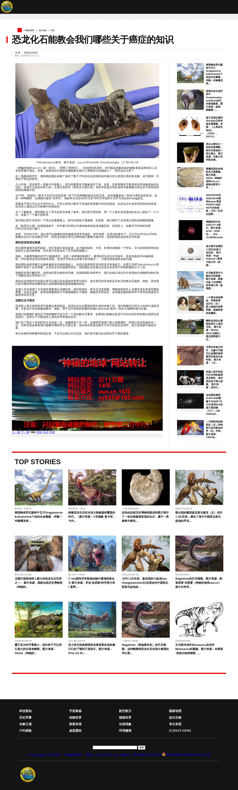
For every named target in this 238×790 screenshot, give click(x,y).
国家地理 (58, 20)
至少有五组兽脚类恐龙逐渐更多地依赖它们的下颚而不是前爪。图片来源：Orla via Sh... (91, 649)
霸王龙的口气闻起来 (77, 574)
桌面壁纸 (196, 20)
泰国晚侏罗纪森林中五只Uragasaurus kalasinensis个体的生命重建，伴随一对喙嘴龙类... (214, 74)
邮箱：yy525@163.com (102, 755)
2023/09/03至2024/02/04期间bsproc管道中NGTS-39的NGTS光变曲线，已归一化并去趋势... (214, 204)
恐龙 (52, 432)
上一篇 (16, 432)
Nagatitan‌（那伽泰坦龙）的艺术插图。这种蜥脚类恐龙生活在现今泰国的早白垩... (145, 649)
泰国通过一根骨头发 (23, 508)
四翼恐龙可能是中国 (184, 508)
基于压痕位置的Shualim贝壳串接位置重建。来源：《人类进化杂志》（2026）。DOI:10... (214, 127)
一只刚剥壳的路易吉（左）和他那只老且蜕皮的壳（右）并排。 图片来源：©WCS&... (214, 429)
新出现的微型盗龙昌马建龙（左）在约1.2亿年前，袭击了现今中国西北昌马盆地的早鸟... (198, 517)
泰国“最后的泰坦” (183, 574)
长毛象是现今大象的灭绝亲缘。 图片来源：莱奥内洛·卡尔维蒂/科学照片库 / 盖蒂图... (214, 280)
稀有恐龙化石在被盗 (23, 574)
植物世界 (99, 20)
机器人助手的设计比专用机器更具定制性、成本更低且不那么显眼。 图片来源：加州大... (214, 379)
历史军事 (72, 20)
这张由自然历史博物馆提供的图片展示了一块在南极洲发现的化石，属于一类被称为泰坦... (145, 517)
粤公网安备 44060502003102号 (188, 755)
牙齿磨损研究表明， (184, 641)
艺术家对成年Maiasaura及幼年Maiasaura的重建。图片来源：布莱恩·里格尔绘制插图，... (199, 649)
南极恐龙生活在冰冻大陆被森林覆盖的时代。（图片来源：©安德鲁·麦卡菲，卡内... (92, 517)
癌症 (39, 432)
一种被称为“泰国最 (130, 641)
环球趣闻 (210, 20)
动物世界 (86, 20)
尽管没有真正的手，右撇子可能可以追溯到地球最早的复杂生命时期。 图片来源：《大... (214, 354)
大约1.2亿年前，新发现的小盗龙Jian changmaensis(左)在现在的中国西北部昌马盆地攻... (145, 583)
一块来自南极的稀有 (131, 508)
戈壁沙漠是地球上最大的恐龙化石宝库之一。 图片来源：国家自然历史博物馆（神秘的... (38, 583)
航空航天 (44, 20)
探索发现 (141, 20)
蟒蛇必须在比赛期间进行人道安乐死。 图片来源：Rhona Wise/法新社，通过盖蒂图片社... (214, 330)
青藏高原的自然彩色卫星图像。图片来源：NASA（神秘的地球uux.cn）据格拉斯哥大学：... (214, 178)
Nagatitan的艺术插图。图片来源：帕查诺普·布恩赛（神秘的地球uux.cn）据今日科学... (198, 583)
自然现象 (155, 20)
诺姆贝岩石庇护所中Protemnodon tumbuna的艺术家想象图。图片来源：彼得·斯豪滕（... (214, 100)
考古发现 (168, 20)
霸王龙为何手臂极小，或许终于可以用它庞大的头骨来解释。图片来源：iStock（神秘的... (38, 649)
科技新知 (16, 20)
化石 (46, 432)
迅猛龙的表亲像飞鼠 (131, 574)
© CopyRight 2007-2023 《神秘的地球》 (55, 755)
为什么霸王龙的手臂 (77, 641)
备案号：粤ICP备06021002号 (140, 755)
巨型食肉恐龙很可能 (23, 641)
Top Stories (38, 462)
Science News (13, 34)
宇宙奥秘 (30, 20)
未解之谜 (127, 20)
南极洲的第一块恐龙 (77, 508)
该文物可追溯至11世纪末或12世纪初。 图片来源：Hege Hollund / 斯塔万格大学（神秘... (214, 255)
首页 (6, 20)
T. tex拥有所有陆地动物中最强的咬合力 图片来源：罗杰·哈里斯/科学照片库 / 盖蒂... (91, 583)
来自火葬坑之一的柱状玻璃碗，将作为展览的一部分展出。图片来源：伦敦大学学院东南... (214, 151)
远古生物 (113, 20)
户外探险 (182, 20)
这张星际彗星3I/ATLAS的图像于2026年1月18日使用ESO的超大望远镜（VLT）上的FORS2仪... (214, 404)
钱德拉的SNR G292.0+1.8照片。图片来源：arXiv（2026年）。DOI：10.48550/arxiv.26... (217, 229)
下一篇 (25, 432)
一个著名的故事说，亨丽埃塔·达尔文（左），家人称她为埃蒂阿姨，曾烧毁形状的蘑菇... (214, 305)
